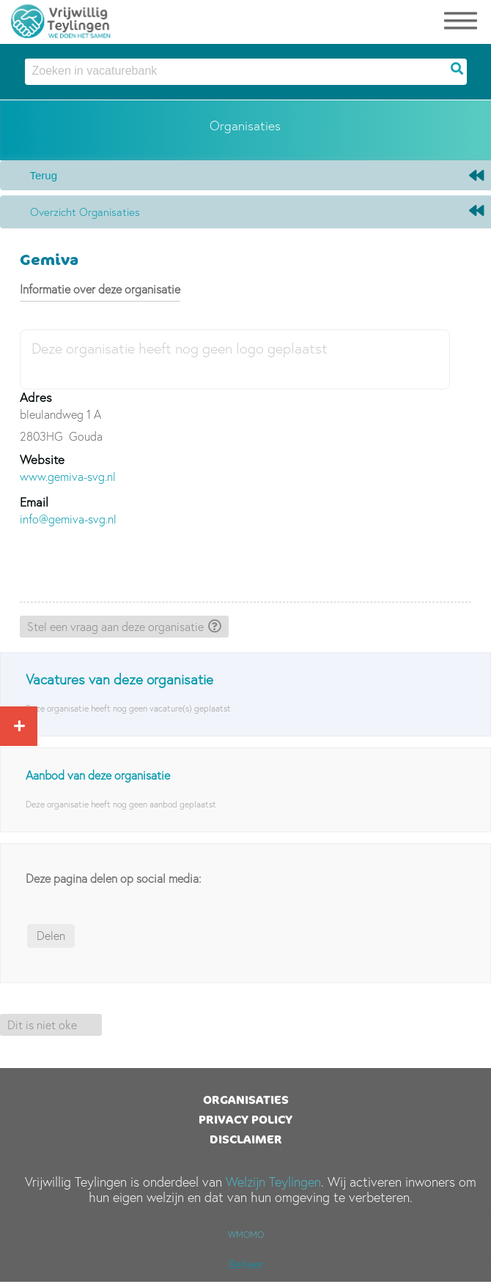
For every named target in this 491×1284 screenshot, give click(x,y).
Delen (51, 935)
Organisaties (246, 1099)
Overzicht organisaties (85, 212)
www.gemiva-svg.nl (68, 476)
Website (42, 459)
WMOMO (246, 1234)
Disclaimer (246, 1139)
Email (34, 502)
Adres (36, 397)
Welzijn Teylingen (273, 1181)
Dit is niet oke (42, 1025)
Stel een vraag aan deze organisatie (115, 626)
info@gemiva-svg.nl (68, 519)
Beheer (246, 1264)
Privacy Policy (245, 1119)
